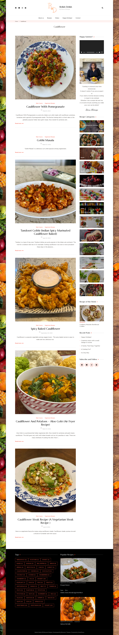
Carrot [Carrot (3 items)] (50, 567)
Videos (57, 18)
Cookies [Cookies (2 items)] (32, 575)
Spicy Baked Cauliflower (45, 328)
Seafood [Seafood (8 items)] (30, 598)
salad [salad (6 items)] (20, 598)
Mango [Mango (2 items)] (33, 586)
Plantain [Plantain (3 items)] (30, 590)
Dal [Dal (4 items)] (32, 579)
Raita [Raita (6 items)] (31, 594)
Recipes (49, 18)
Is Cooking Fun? (86, 349)
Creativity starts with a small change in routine (90, 341)
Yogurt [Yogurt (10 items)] (48, 605)
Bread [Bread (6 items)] (53, 563)
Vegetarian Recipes (50, 103)
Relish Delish (66, 6)
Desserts (82, 322)
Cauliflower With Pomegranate (45, 106)
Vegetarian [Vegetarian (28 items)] (36, 605)
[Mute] (99, 52)
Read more (18, 123)
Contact (78, 18)
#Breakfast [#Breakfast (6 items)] (22, 560)
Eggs (61, 590)
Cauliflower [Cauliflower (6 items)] (22, 571)
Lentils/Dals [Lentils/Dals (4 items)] (22, 586)
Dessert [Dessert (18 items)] (41, 579)
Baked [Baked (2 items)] (20, 563)
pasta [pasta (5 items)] (20, 590)
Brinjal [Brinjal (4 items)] (20, 567)
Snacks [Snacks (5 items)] (51, 598)
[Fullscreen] (102, 52)
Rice (66, 590)
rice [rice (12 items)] (53, 594)
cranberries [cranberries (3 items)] (44, 575)
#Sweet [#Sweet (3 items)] (45, 560)
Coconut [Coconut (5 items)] (21, 575)
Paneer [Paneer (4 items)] (52, 586)
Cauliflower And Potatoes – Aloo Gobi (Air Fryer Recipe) (45, 423)
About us (41, 18)
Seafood (77, 621)
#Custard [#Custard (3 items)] (34, 560)
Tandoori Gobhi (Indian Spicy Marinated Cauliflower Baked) (45, 232)
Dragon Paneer (65, 585)
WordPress (81, 632)
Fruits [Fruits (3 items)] (49, 582)
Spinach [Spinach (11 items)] (39, 601)
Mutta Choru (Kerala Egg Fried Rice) (71, 592)
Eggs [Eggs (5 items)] (31, 582)
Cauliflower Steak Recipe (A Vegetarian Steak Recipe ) (45, 521)
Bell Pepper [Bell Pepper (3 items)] (41, 563)
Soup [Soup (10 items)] (20, 601)
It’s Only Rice (85, 353)
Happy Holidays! (67, 18)
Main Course (39, 103)
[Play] (81, 52)
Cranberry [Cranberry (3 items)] (21, 579)
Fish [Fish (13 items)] (40, 582)
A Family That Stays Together (90, 346)
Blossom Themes (66, 632)
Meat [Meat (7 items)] (43, 586)
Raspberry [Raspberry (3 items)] (42, 594)
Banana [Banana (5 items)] (29, 563)
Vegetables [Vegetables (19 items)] (22, 605)
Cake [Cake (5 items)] (41, 567)
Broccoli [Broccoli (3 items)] (31, 567)
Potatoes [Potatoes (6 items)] (21, 594)
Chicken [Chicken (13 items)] (35, 571)
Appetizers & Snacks (66, 583)
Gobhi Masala (45, 140)
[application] (92, 47)
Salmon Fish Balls (65, 624)
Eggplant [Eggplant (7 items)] (21, 582)
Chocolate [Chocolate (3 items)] (47, 571)
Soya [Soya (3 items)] (28, 601)
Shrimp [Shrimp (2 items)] (41, 598)
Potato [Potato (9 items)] (41, 590)
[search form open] (102, 8)
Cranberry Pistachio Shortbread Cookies (89, 325)
